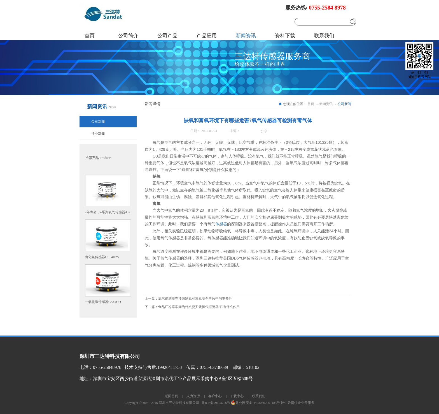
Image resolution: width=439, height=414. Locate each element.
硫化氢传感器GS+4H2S (102, 257)
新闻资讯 (326, 104)
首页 (90, 35)
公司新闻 (344, 104)
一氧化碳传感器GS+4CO (103, 302)
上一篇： (188, 298)
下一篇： (192, 307)
